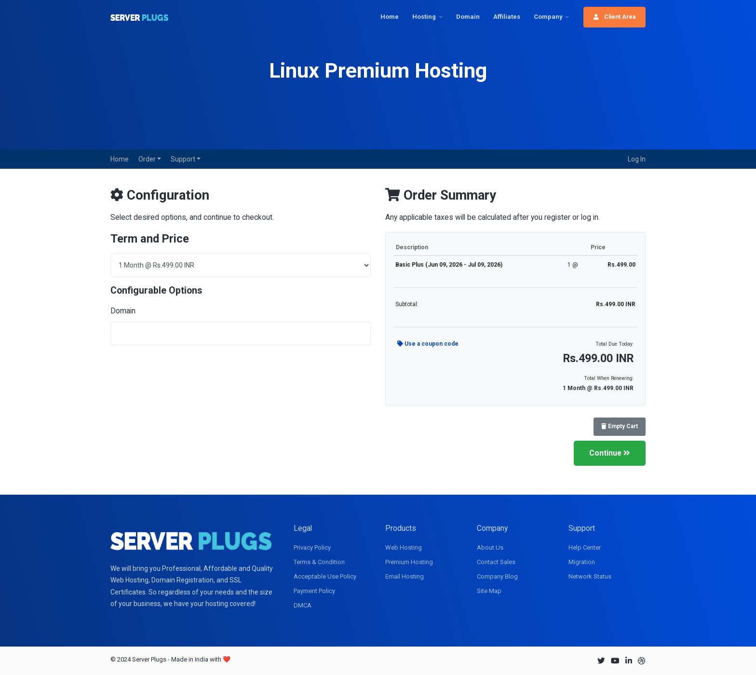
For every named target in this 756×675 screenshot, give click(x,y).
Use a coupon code (428, 343)
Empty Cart (619, 426)
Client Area (614, 17)
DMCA (302, 605)
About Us (490, 547)
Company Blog (497, 576)
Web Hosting (403, 547)
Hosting (424, 16)
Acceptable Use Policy (325, 576)
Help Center (584, 547)
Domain (468, 16)
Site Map (489, 590)
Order (147, 159)
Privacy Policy (312, 547)
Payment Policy (314, 590)
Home (389, 16)
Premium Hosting (409, 562)
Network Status (589, 576)
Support (184, 159)
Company (548, 16)
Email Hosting (404, 576)
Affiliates (506, 16)
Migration (581, 562)
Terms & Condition (319, 562)
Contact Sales (496, 562)
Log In (637, 159)
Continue (609, 453)
